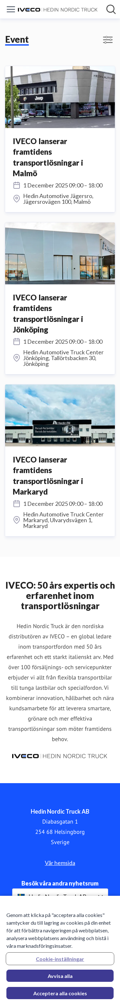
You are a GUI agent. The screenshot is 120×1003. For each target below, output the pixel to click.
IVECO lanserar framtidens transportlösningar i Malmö (48, 157)
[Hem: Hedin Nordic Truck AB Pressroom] (58, 9)
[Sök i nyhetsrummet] (111, 9)
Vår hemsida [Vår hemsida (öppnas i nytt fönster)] (60, 862)
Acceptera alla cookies (60, 995)
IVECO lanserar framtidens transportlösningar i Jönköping (48, 313)
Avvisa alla (60, 978)
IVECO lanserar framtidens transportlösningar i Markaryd (48, 476)
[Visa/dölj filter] (108, 39)
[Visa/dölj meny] (11, 9)
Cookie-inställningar (60, 961)
